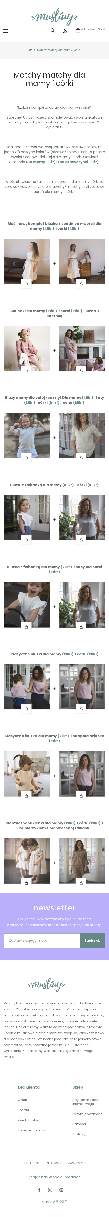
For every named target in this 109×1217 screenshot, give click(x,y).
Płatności (79, 1124)
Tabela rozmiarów (31, 1130)
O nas (22, 1100)
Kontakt (23, 1110)
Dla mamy (35, 161)
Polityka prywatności (87, 1114)
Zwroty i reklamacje (32, 1120)
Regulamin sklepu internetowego (86, 1102)
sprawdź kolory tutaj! (69, 151)
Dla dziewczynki (73, 161)
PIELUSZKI (31, 1163)
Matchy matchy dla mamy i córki (58, 50)
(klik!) (48, 228)
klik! (51, 161)
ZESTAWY (54, 1163)
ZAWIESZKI (76, 1163)
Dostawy (78, 1134)
